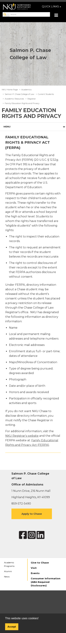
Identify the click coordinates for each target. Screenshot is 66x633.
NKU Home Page (10, 89)
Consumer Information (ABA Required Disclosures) (45, 582)
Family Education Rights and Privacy (22, 103)
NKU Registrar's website (22, 435)
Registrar (31, 99)
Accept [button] (11, 626)
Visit (34, 567)
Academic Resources (14, 99)
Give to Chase (40, 562)
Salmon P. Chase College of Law (19, 94)
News (7, 576)
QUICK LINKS (51, 6)
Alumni (8, 571)
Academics (26, 89)
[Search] (6, 14)
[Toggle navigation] (58, 15)
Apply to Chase (31, 513)
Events (35, 573)
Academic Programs (9, 564)
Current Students (46, 94)
